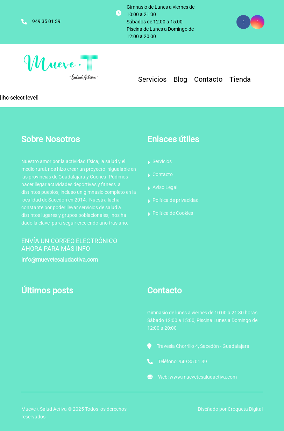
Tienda (240, 79)
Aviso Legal (164, 187)
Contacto (208, 79)
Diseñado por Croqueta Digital (230, 409)
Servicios (152, 79)
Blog (180, 79)
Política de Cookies (172, 213)
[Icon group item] (257, 22)
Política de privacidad (175, 200)
